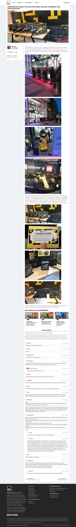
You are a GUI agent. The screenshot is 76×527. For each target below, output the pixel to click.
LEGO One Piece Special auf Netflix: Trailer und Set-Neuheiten (60, 323)
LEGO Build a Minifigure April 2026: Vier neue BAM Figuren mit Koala (31, 323)
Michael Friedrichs (33, 368)
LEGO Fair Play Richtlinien (18, 511)
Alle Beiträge (15, 48)
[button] (8, 52)
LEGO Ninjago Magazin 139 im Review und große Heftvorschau (46, 323)
